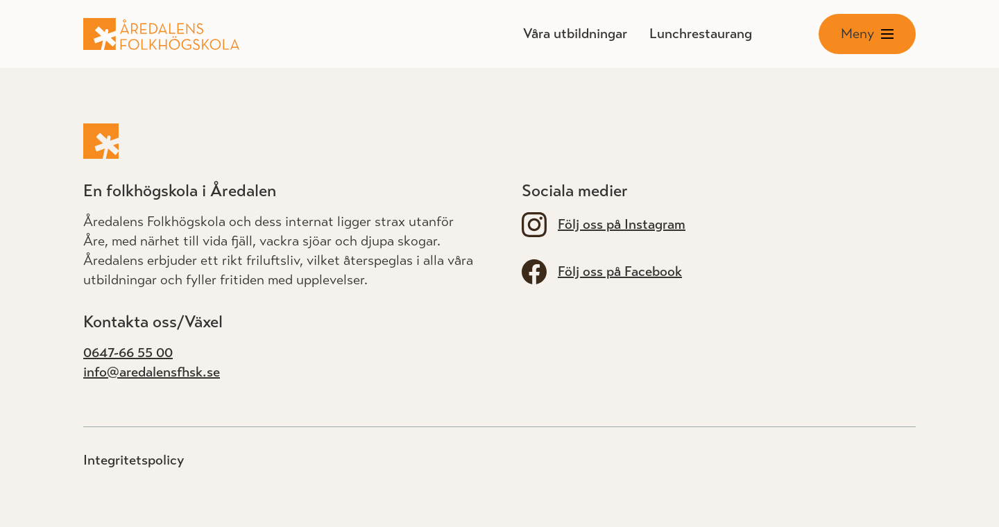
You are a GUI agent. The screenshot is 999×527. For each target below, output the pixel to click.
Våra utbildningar (575, 33)
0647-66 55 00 (128, 352)
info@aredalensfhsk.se (151, 372)
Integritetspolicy (133, 460)
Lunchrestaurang (700, 33)
